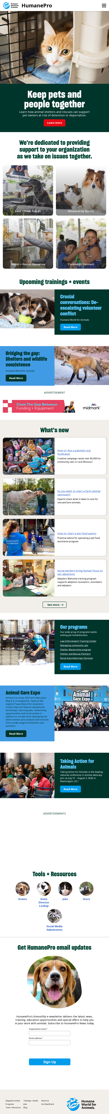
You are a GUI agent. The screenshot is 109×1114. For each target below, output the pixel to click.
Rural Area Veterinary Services (76, 658)
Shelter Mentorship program (75, 649)
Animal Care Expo (23, 692)
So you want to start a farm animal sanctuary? (78, 492)
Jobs (65, 899)
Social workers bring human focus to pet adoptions (80, 572)
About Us (45, 1101)
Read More (70, 327)
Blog (25, 1107)
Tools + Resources (13, 1107)
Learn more (54, 122)
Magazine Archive (13, 1101)
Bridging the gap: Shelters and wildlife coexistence (26, 359)
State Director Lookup (43, 902)
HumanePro (37, 5)
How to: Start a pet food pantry (76, 533)
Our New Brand (47, 1104)
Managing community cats (74, 645)
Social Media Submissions (54, 928)
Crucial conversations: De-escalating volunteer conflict (81, 305)
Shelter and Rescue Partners (75, 653)
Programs (10, 1104)
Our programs (73, 627)
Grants (22, 899)
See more (53, 604)
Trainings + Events (30, 1101)
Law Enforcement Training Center (78, 641)
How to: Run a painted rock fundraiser (74, 452)
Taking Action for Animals (77, 764)
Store (86, 899)
